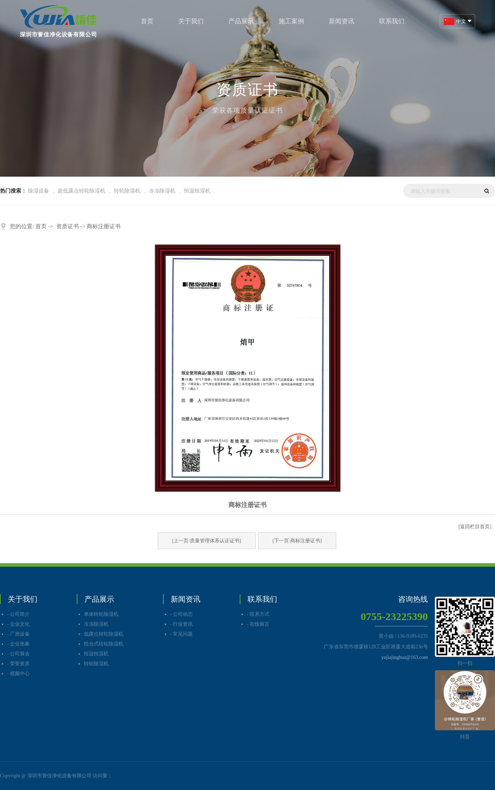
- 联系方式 (258, 614)
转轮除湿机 (127, 191)
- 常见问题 (181, 634)
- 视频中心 (18, 673)
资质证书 (67, 226)
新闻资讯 (341, 21)
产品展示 (241, 21)
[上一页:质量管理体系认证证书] (206, 540)
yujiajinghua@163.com (405, 657)
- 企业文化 (18, 624)
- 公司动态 (181, 614)
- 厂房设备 (18, 634)
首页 (147, 21)
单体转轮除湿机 (101, 614)
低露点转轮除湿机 (103, 634)
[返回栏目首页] (475, 526)
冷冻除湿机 (162, 191)
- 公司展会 (18, 653)
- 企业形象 (18, 644)
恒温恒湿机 (197, 191)
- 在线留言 (258, 624)
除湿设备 (38, 191)
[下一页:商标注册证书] (297, 540)
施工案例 (291, 21)
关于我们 (191, 21)
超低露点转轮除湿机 (81, 191)
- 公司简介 (18, 614)
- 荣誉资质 (18, 663)
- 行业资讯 (181, 624)
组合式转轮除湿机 (103, 644)
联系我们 (391, 21)
